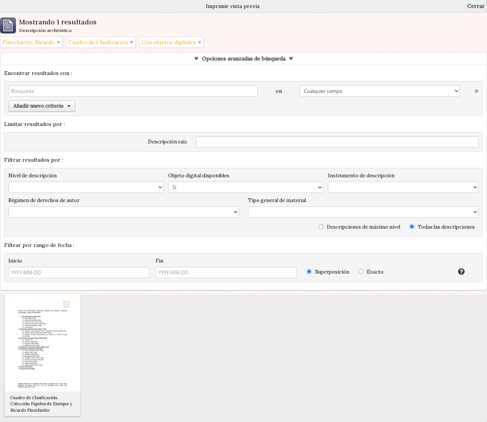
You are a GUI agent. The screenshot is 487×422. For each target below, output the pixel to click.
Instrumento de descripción (361, 175)
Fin (159, 261)
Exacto (371, 272)
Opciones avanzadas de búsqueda (243, 58)
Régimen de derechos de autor (44, 200)
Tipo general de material (277, 200)
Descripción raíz (167, 142)
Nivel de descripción (32, 175)
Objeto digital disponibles (198, 175)
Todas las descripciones (442, 227)
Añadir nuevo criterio (41, 106)
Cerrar (476, 6)
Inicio (15, 261)
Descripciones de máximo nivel (359, 227)
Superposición (328, 272)
